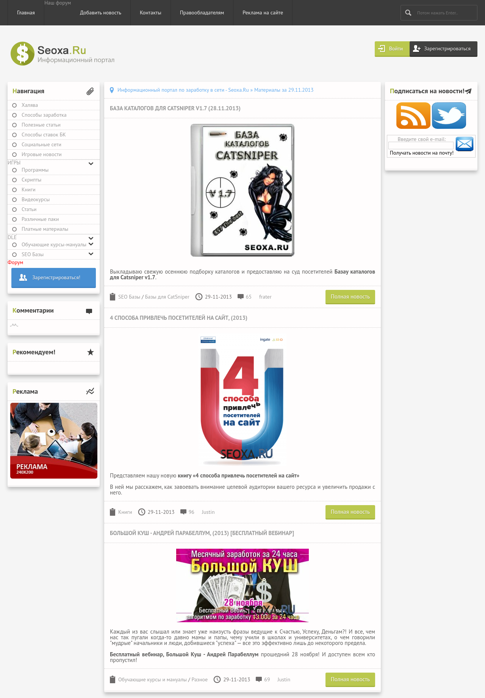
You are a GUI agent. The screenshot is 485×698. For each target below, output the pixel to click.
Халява (30, 105)
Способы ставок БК (44, 134)
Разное (200, 679)
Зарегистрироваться (447, 48)
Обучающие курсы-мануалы (54, 244)
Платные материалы (45, 228)
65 (249, 296)
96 (191, 512)
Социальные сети (41, 144)
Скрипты (31, 179)
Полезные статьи (41, 124)
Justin (208, 512)
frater (265, 296)
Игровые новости (42, 154)
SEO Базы (33, 254)
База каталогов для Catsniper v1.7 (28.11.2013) (175, 108)
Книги (29, 189)
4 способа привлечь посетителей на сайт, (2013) (178, 317)
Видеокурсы (36, 199)
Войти (396, 48)
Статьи (29, 209)
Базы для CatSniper (167, 296)
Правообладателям (202, 12)
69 (267, 679)
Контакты (150, 12)
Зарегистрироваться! (56, 277)
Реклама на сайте (262, 12)
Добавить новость (100, 12)
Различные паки (40, 219)
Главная (26, 12)
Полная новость (350, 296)
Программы (35, 169)
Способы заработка (44, 114)
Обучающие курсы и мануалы (152, 679)
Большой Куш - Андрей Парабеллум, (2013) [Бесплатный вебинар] (202, 533)
